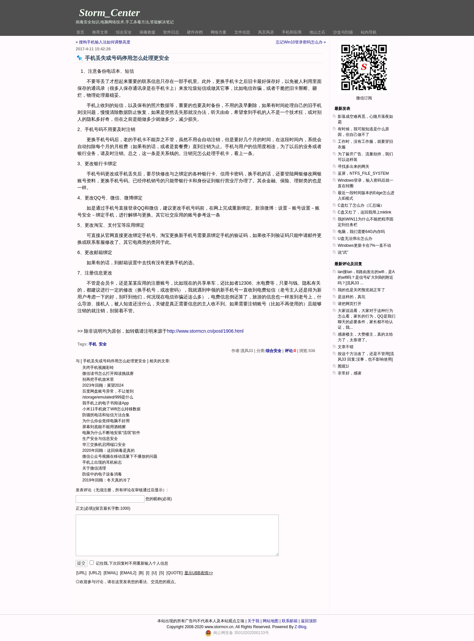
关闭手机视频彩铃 (98, 367)
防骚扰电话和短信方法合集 (106, 415)
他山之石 (317, 32)
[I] (147, 573)
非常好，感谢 (349, 373)
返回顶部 (309, 621)
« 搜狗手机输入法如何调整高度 (103, 42)
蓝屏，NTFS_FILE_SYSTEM (363, 173)
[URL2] (95, 573)
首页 (80, 32)
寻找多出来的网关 (353, 166)
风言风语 (266, 32)
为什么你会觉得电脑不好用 (106, 421)
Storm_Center (109, 12)
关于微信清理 (94, 468)
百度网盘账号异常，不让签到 (108, 391)
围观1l (343, 366)
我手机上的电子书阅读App (105, 403)
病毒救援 (147, 32)
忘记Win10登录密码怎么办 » (301, 42)
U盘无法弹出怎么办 (355, 238)
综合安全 (124, 32)
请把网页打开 (349, 303)
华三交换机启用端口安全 (104, 444)
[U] (154, 573)
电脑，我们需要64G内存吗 (361, 231)
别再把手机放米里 (98, 379)
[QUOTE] (175, 573)
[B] (141, 573)
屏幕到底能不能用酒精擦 (104, 426)
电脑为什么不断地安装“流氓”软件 (111, 432)
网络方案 (218, 32)
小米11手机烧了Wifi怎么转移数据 (111, 409)
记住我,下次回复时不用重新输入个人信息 (132, 563)
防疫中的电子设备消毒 (102, 474)
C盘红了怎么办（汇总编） (361, 205)
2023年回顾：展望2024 (102, 385)
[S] (161, 573)
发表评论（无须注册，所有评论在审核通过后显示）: (122, 490)
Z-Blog (300, 627)
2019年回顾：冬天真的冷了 (106, 480)
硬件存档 (195, 32)
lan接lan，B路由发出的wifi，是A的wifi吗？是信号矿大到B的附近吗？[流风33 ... (366, 277)
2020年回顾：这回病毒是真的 (108, 450)
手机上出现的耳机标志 (102, 462)
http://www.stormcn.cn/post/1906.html (205, 331)
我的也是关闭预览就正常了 (361, 290)
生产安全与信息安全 (100, 438)
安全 (103, 344)
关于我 (253, 621)
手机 (92, 344)
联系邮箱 (290, 621)
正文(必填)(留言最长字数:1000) (103, 508)
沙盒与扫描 (343, 32)
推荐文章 (100, 32)
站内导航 (369, 32)
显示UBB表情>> (198, 573)
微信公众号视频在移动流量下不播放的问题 (119, 456)
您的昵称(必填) (158, 499)
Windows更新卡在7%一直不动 (364, 245)
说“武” (343, 252)
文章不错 (346, 347)
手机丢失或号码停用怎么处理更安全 (114, 361)
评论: (290, 350)
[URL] (81, 573)
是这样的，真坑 (351, 297)
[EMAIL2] (128, 573)
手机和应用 (292, 32)
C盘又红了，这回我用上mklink (364, 212)
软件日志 (171, 32)
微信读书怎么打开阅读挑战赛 (108, 373)
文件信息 (242, 32)
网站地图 (270, 621)
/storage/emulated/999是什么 (107, 397)
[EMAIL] (111, 573)
